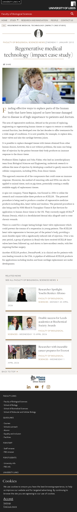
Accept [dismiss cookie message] (8, 498)
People (54, 20)
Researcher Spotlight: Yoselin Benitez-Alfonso (51, 291)
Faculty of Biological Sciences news (24, 42)
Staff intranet (9, 448)
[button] (72, 14)
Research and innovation (34, 20)
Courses (7, 423)
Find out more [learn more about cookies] (10, 506)
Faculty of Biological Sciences (16, 14)
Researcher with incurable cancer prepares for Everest (53, 348)
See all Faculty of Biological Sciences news (31, 279)
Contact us (67, 20)
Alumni (6, 430)
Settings (7, 503)
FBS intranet (9, 451)
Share (8, 64)
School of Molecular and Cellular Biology (20, 411)
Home (4, 20)
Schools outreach (11, 426)
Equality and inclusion (12, 433)
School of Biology (11, 405)
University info (9, 463)
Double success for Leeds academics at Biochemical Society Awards (52, 321)
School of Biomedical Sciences (16, 408)
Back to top (8, 371)
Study (13, 20)
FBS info (7, 466)
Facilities (7, 437)
